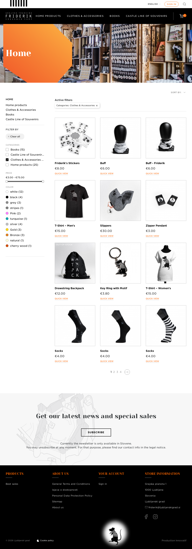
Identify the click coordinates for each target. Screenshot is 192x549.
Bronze (17, 235)
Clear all (13, 136)
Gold (15, 229)
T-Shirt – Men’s (65, 225)
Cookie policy (47, 540)
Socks (59, 350)
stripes (16, 208)
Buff (103, 163)
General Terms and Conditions (71, 484)
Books (115, 16)
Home (9, 99)
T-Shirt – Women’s (158, 288)
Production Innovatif (174, 540)
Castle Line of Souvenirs (146, 16)
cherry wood (20, 245)
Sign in (171, 4)
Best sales (12, 484)
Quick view (61, 173)
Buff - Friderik (155, 163)
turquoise (18, 218)
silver (16, 224)
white (16, 191)
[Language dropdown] (154, 4)
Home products (48, 16)
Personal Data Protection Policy (72, 495)
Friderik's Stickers (67, 163)
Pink (15, 213)
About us (58, 507)
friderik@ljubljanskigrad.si (164, 507)
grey (15, 202)
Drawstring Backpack (69, 288)
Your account (111, 474)
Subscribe (96, 432)
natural (17, 240)
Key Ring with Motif (113, 288)
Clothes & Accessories (85, 16)
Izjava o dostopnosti (65, 489)
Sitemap (57, 501)
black (16, 197)
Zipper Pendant (156, 225)
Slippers (105, 225)
